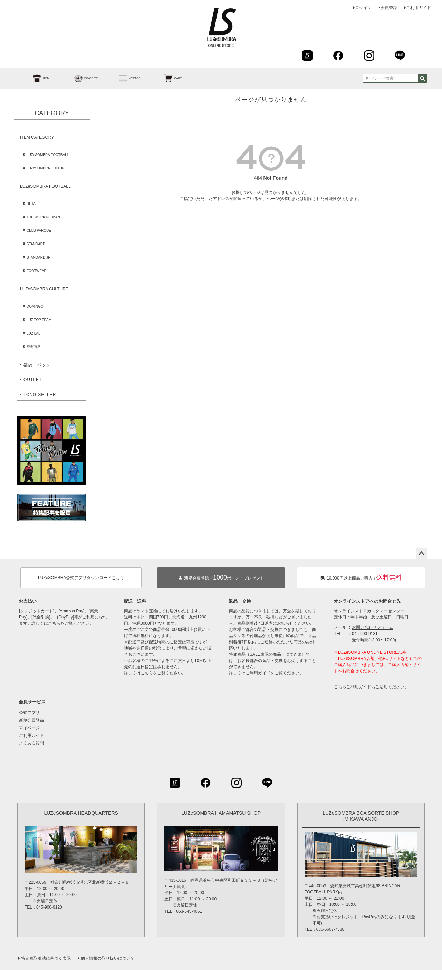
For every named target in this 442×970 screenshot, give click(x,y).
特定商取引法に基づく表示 (46, 958)
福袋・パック (36, 365)
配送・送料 (135, 601)
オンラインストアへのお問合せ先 (367, 601)
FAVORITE (78, 78)
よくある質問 (31, 743)
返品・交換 (240, 601)
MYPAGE (122, 78)
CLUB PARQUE (39, 230)
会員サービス (32, 701)
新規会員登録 (31, 720)
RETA (31, 204)
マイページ (29, 727)
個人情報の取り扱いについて (108, 958)
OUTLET (32, 379)
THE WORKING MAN (43, 217)
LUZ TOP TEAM (39, 320)
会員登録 (389, 7)
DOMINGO (35, 306)
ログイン (363, 7)
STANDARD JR (38, 257)
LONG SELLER (39, 394)
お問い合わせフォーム (372, 627)
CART (165, 78)
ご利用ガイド (418, 7)
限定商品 (33, 347)
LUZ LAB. (34, 333)
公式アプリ (29, 712)
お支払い (28, 601)
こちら (54, 623)
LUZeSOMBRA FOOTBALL (48, 155)
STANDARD (36, 244)
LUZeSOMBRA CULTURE (47, 168)
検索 (422, 78)
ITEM (33, 78)
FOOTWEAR (37, 271)
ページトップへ (421, 553)
